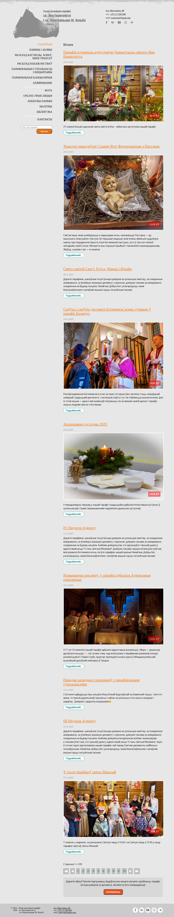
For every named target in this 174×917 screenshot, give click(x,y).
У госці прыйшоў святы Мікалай (89, 772)
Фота (48, 90)
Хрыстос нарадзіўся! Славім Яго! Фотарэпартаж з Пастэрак (111, 146)
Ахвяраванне (42, 82)
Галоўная (45, 44)
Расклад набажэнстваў (34, 63)
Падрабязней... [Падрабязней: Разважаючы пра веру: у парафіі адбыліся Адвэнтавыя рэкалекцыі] (74, 666)
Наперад (130, 871)
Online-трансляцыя (37, 95)
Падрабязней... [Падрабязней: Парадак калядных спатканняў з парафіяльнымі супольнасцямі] (74, 707)
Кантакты (44, 119)
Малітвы (45, 106)
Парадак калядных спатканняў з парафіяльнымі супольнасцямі (101, 682)
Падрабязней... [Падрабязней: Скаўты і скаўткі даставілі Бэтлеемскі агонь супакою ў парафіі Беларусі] (74, 410)
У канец (137, 873)
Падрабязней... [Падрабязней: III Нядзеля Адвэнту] (74, 758)
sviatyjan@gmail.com (121, 18)
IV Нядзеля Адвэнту (79, 528)
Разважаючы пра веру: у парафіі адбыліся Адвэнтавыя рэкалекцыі (107, 577)
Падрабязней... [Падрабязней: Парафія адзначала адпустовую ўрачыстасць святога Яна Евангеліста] (74, 132)
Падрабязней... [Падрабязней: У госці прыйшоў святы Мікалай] (74, 851)
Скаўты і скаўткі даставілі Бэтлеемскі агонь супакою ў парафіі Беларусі (107, 311)
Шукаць (44, 131)
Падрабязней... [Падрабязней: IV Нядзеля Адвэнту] (74, 561)
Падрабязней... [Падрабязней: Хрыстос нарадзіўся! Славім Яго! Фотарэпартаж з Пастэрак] (74, 255)
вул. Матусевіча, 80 (115, 10)
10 (124, 871)
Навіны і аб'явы (40, 49)
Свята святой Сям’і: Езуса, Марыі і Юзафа (97, 269)
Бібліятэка (44, 111)
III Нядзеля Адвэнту (79, 721)
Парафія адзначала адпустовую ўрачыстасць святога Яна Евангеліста (109, 54)
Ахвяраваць (113, 892)
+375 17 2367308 (118, 14)
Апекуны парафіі (40, 101)
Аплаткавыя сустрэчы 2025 (85, 424)
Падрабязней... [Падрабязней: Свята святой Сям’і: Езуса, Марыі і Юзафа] (74, 295)
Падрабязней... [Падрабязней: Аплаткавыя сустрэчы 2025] (74, 514)
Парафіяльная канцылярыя (32, 77)
